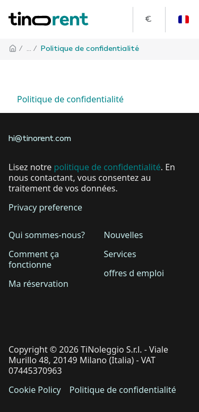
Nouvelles (123, 235)
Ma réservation (38, 284)
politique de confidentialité (107, 167)
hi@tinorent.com (39, 139)
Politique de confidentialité (70, 99)
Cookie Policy (34, 390)
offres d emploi (134, 273)
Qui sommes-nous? (46, 235)
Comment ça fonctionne (33, 259)
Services (120, 254)
